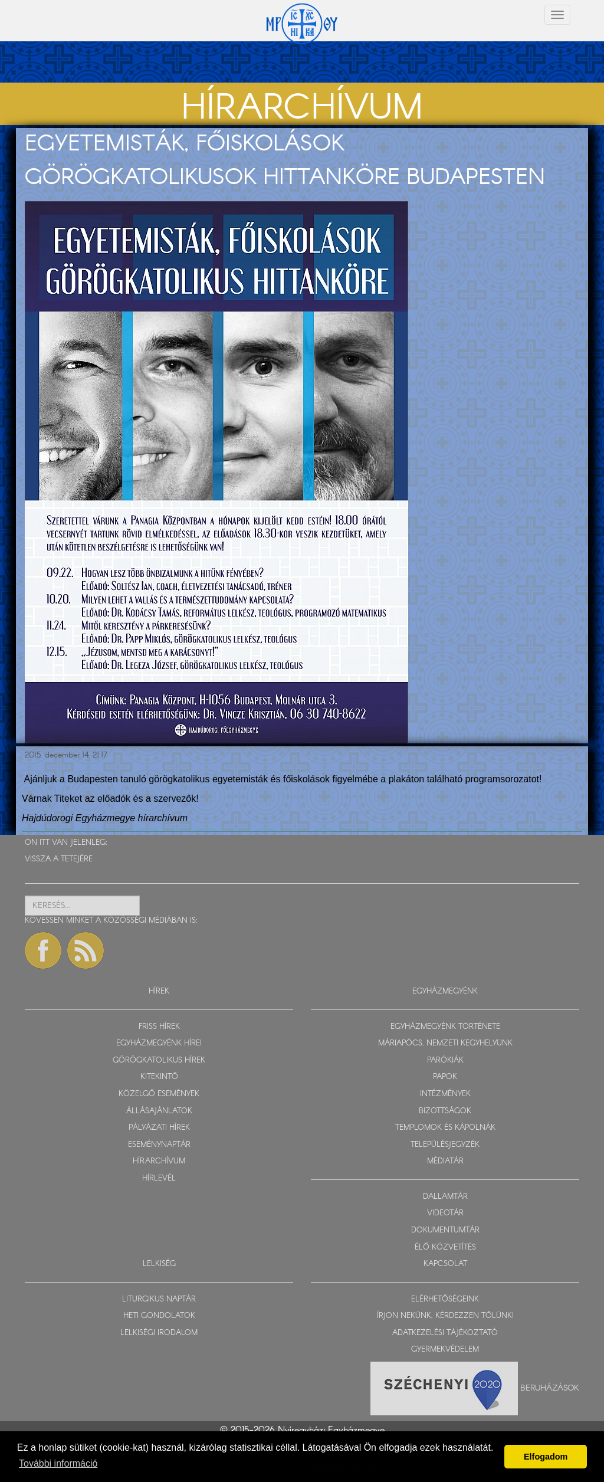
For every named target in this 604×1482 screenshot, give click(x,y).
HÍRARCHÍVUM (159, 1161)
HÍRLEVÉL (159, 1178)
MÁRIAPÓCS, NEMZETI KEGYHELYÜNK (445, 1043)
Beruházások (549, 1388)
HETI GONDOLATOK (159, 1316)
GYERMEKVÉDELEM (445, 1349)
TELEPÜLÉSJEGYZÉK (445, 1144)
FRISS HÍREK (159, 1026)
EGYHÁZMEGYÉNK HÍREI (159, 1043)
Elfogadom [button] (545, 1456)
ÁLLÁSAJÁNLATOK (159, 1111)
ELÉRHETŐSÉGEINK (445, 1299)
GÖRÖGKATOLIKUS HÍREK (159, 1060)
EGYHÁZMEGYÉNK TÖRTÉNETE (445, 1026)
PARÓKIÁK (445, 1060)
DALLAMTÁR (445, 1196)
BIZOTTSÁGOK (445, 1111)
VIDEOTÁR (445, 1213)
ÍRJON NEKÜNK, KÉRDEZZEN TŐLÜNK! (445, 1316)
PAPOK (445, 1077)
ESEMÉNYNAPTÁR (159, 1144)
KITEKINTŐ (159, 1077)
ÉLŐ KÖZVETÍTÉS (445, 1247)
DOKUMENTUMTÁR (445, 1230)
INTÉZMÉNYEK (445, 1094)
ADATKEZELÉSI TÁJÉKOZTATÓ (445, 1333)
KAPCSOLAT (445, 1264)
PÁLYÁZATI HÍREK (159, 1127)
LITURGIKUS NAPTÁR (159, 1299)
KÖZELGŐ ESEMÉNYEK (159, 1094)
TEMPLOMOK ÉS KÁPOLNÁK (445, 1127)
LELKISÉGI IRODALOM (159, 1333)
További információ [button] (58, 1463)
